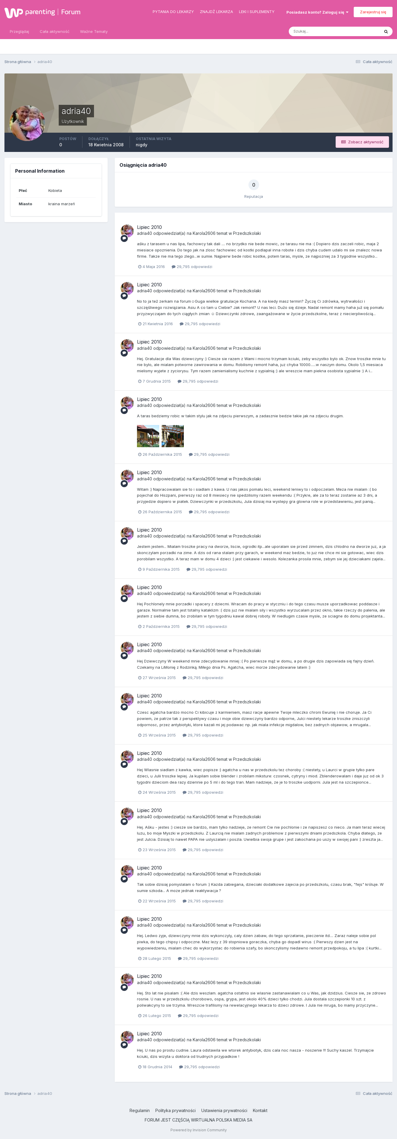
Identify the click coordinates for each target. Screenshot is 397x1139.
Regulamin (140, 1110)
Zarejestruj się (373, 11)
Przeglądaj (19, 31)
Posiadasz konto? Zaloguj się (317, 12)
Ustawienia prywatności (224, 1110)
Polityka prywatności (175, 1110)
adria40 (144, 233)
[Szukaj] (311, 31)
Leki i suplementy (257, 11)
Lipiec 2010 (149, 227)
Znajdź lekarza (216, 11)
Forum (71, 12)
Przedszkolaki (247, 233)
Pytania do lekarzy (173, 11)
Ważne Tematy (94, 31)
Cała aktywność (54, 31)
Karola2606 (204, 233)
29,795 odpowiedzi (192, 266)
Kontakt (260, 1110)
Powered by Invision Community (198, 1130)
